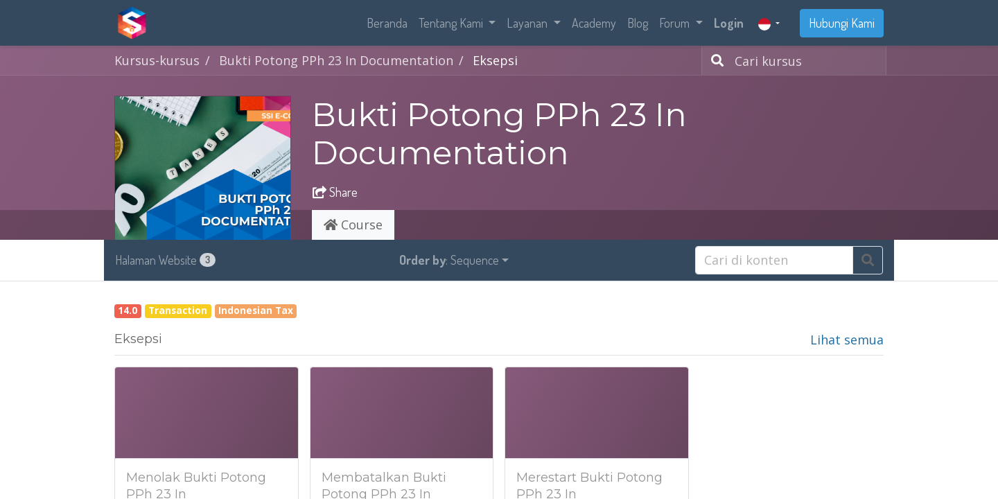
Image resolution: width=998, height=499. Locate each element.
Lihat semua (847, 339)
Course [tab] (353, 224)
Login (729, 22)
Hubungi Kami (842, 22)
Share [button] (335, 192)
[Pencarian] (714, 60)
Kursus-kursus (157, 60)
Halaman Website (165, 260)
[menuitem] (387, 23)
